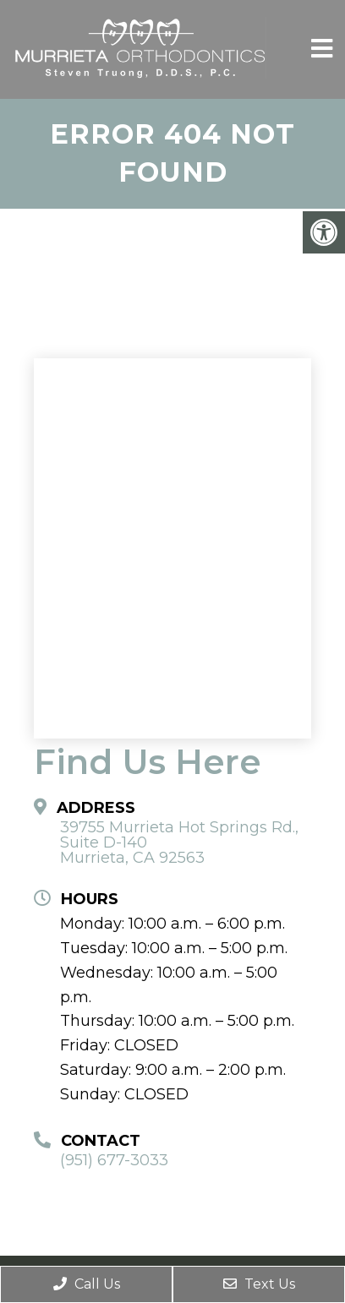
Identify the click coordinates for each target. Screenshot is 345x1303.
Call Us (86, 1284)
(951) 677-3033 (114, 1160)
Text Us (259, 1284)
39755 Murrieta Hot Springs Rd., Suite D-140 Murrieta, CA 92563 (179, 842)
